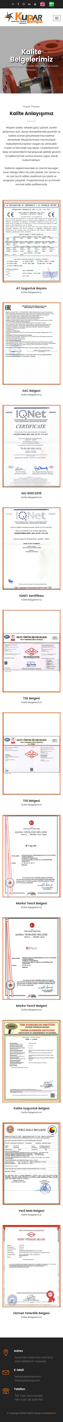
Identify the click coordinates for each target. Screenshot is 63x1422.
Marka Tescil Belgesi (31, 903)
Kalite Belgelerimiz (31, 292)
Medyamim (50, 1413)
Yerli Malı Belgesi (31, 1211)
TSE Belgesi (31, 698)
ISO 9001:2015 (31, 493)
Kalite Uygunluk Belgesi (31, 1108)
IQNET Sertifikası (31, 596)
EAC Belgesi (31, 391)
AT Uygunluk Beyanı (31, 288)
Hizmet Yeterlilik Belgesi (31, 1313)
